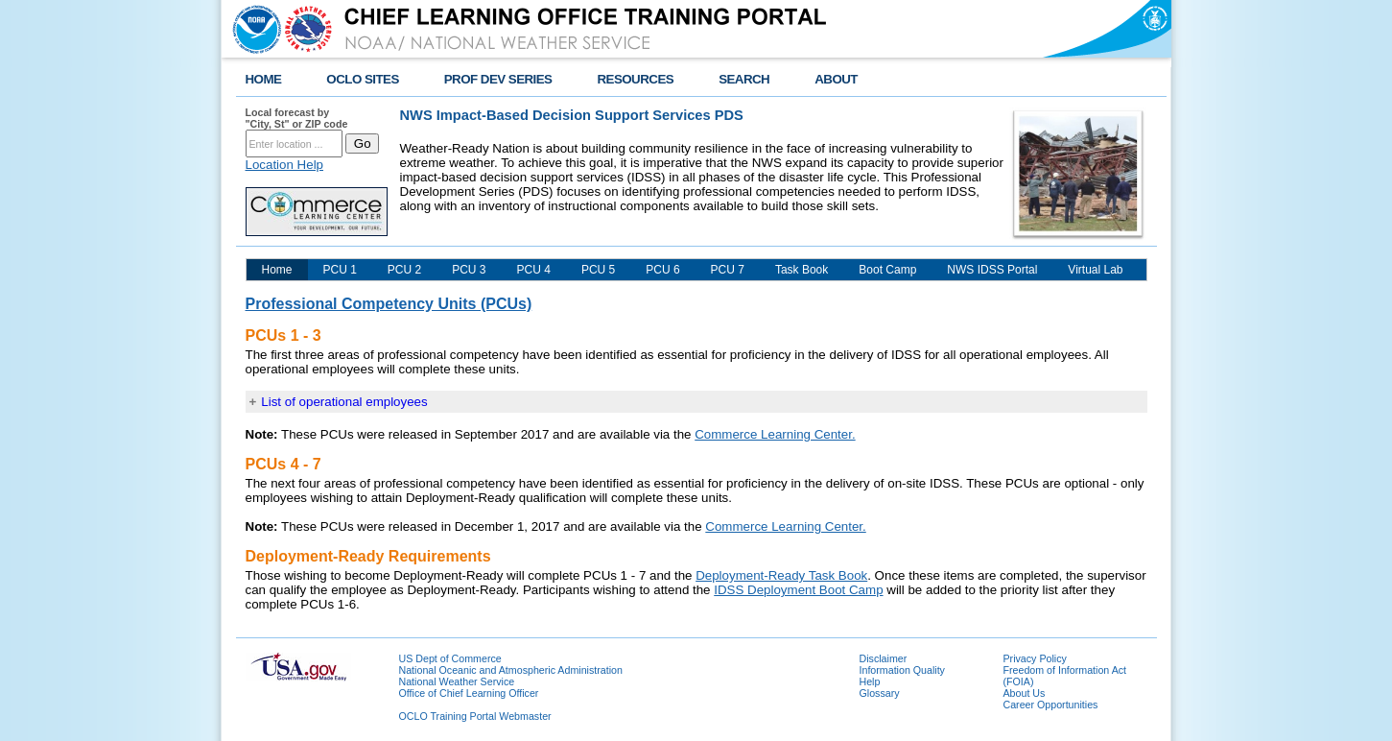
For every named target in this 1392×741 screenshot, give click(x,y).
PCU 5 (598, 269)
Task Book (801, 269)
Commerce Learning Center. (775, 434)
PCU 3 (468, 269)
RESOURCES (635, 79)
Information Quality (902, 670)
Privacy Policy (1035, 658)
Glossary (880, 693)
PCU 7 (727, 269)
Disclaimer (884, 658)
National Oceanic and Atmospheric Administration (511, 670)
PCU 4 (534, 269)
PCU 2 (404, 269)
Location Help (285, 164)
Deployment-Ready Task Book (781, 575)
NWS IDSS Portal (992, 269)
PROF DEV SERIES (498, 79)
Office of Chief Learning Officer (469, 693)
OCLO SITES (362, 79)
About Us (1024, 693)
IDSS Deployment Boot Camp (798, 590)
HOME (264, 79)
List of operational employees (344, 401)
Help (870, 681)
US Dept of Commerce (450, 658)
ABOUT (836, 79)
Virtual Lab (1095, 269)
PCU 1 (340, 269)
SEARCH (744, 79)
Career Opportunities (1050, 704)
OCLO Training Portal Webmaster (475, 716)
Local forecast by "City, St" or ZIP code (297, 118)
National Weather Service (457, 681)
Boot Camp (887, 269)
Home (277, 269)
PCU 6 (662, 269)
